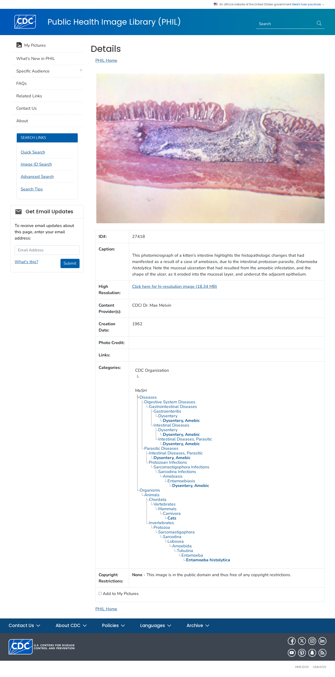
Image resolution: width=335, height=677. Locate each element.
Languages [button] (156, 625)
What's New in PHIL (35, 58)
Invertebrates (161, 523)
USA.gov (319, 667)
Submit (70, 263)
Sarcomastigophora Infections (181, 467)
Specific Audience (33, 71)
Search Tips (32, 189)
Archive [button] (198, 625)
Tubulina (185, 550)
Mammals (167, 509)
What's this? (26, 262)
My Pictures (31, 45)
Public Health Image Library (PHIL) (114, 22)
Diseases (148, 397)
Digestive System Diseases (169, 402)
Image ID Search (36, 164)
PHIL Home (106, 60)
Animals (152, 495)
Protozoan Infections (168, 462)
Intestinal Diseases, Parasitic (185, 439)
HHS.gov (302, 667)
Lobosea (176, 541)
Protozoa (162, 527)
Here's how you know (308, 4)
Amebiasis (173, 476)
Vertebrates (165, 504)
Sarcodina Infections (177, 471)
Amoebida (182, 546)
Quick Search (33, 152)
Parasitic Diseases (161, 448)
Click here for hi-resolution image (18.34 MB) (174, 286)
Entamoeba (192, 555)
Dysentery (168, 416)
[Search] (285, 24)
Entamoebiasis (181, 481)
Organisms (150, 490)
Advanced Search (37, 176)
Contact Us (26, 108)
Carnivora (172, 513)
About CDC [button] (71, 625)
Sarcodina (172, 536)
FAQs (21, 83)
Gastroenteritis (167, 411)
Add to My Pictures (120, 593)
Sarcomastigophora (176, 532)
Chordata (157, 499)
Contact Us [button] (25, 625)
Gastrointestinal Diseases (173, 406)
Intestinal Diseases (171, 425)
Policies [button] (113, 625)
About (22, 121)
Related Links (29, 96)
